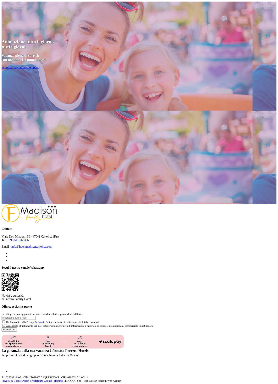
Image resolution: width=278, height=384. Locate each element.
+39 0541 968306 (18, 240)
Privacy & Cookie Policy (39, 322)
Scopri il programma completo (20, 67)
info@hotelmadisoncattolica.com (31, 246)
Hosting (58, 380)
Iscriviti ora (9, 329)
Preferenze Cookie (41, 380)
